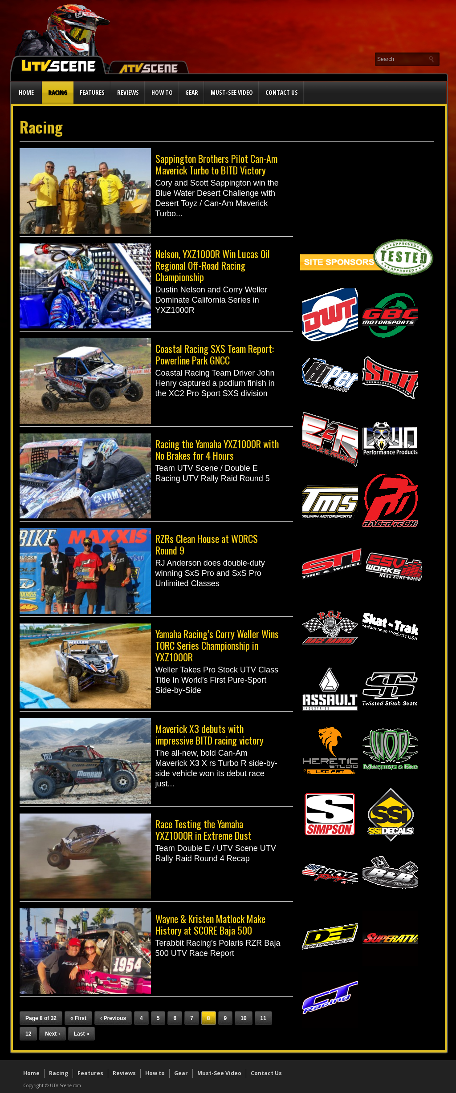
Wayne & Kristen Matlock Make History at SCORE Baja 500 (210, 924)
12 (28, 1034)
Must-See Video (232, 92)
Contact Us (281, 92)
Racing (57, 92)
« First (78, 1018)
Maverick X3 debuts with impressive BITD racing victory (209, 734)
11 (263, 1018)
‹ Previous (113, 1018)
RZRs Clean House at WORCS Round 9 (206, 544)
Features (92, 92)
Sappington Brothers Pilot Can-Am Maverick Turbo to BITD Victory (216, 164)
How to (162, 92)
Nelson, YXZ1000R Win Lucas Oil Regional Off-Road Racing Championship (212, 265)
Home (26, 92)
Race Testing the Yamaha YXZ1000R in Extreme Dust (203, 829)
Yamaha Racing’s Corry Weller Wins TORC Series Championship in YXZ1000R (217, 645)
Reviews (128, 92)
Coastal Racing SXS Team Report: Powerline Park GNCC (214, 354)
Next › (52, 1034)
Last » (82, 1034)
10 (243, 1018)
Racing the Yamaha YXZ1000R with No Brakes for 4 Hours (217, 449)
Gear (191, 92)
